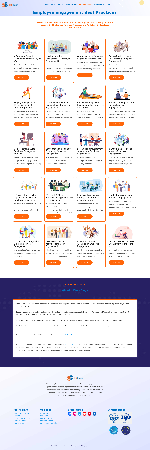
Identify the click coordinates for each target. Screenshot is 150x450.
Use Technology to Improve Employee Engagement (122, 196)
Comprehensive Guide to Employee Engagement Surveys (26, 151)
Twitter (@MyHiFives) (67, 335)
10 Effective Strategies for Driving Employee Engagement (26, 244)
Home (47, 4)
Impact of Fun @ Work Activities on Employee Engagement (88, 244)
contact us (69, 344)
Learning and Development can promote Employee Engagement (90, 151)
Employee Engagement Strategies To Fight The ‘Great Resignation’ (25, 105)
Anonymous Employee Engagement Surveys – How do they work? (90, 105)
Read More (21, 77)
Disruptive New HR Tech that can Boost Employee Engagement (58, 105)
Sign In (109, 4)
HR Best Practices (85, 4)
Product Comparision (49, 423)
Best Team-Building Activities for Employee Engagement (57, 244)
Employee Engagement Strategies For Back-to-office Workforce (88, 197)
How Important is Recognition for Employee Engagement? (58, 58)
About (53, 4)
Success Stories (71, 4)
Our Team (44, 416)
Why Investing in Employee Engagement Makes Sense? (90, 57)
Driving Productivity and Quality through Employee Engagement (121, 58)
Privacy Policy (20, 420)
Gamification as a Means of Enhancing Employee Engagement (58, 151)
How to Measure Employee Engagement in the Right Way (121, 244)
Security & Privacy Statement (21, 414)
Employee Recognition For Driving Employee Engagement (121, 105)
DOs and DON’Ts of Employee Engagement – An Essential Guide (59, 197)
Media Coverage (47, 418)
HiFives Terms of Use (22, 418)
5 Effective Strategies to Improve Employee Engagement (120, 151)
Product (61, 4)
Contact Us (19, 423)
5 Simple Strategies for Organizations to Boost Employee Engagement (25, 197)
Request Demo (99, 4)
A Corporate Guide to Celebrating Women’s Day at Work (27, 58)
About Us (44, 413)
